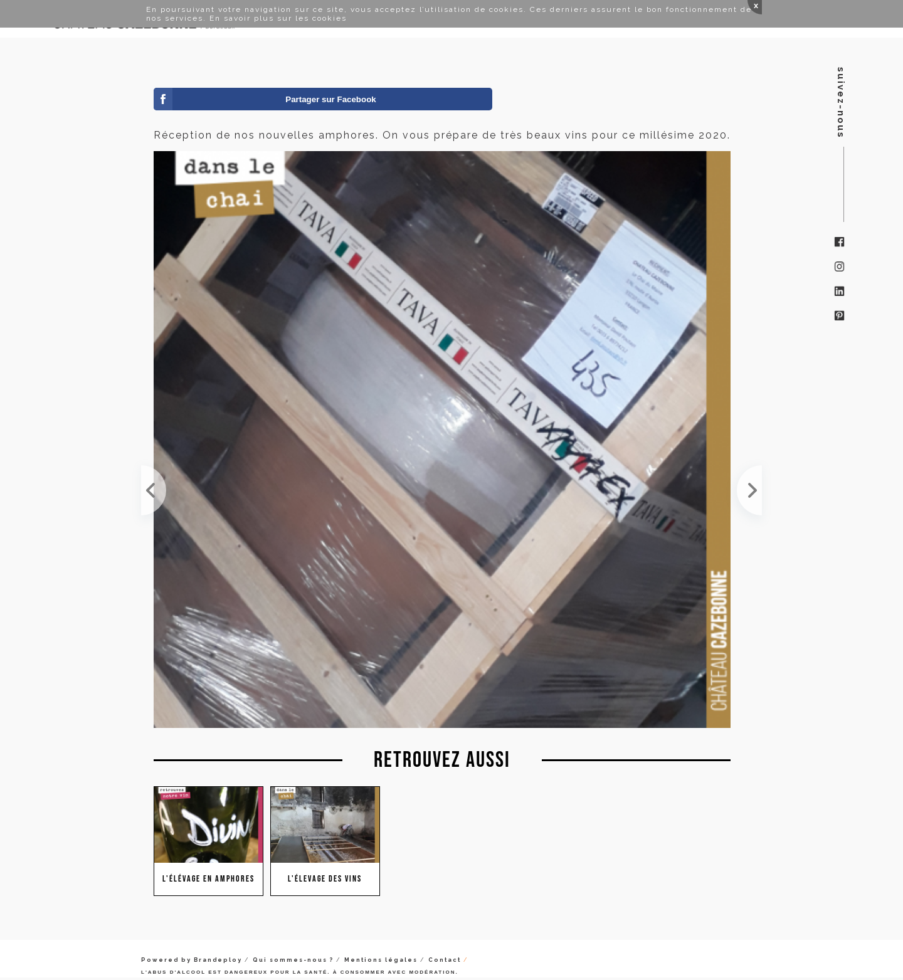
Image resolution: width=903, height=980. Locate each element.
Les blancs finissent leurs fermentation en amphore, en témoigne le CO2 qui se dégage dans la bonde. (749, 490)
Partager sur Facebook (330, 99)
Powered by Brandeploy (191, 960)
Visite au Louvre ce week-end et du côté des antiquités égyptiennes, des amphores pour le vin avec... (153, 490)
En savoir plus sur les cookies (278, 18)
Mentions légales (381, 960)
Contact (444, 960)
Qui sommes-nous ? (293, 960)
